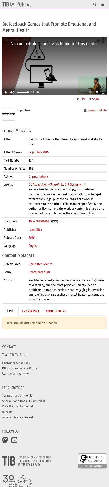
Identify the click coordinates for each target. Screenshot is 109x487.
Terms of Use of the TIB (17, 395)
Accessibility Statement (17, 417)
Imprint (7, 412)
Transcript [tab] (30, 311)
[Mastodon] (5, 441)
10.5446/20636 (38, 221)
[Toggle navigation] (94, 4)
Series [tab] (10, 311)
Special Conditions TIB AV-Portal (23, 401)
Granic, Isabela (38, 176)
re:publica (35, 229)
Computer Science (40, 264)
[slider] (28, 92)
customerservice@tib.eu (20, 368)
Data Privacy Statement (17, 406)
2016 (32, 237)
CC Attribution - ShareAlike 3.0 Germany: (55, 184)
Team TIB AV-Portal (14, 354)
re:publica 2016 (39, 152)
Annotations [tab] (56, 311)
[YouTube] (14, 441)
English (33, 246)
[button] (91, 92)
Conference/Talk (39, 272)
